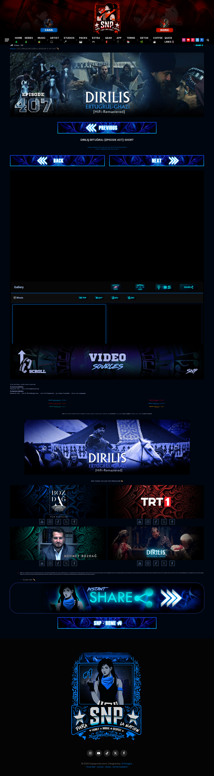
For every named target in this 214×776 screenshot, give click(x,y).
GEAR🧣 (108, 39)
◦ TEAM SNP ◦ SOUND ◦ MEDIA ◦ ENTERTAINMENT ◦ (107, 767)
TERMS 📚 (131, 39)
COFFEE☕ (158, 39)
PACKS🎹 (83, 39)
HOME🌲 (18, 39)
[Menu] (7, 40)
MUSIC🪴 (41, 39)
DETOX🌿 (144, 39)
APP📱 (119, 39)
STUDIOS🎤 (69, 39)
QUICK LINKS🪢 (170, 39)
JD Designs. (127, 763)
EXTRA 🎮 (96, 39)
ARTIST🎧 (54, 39)
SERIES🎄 (29, 39)
